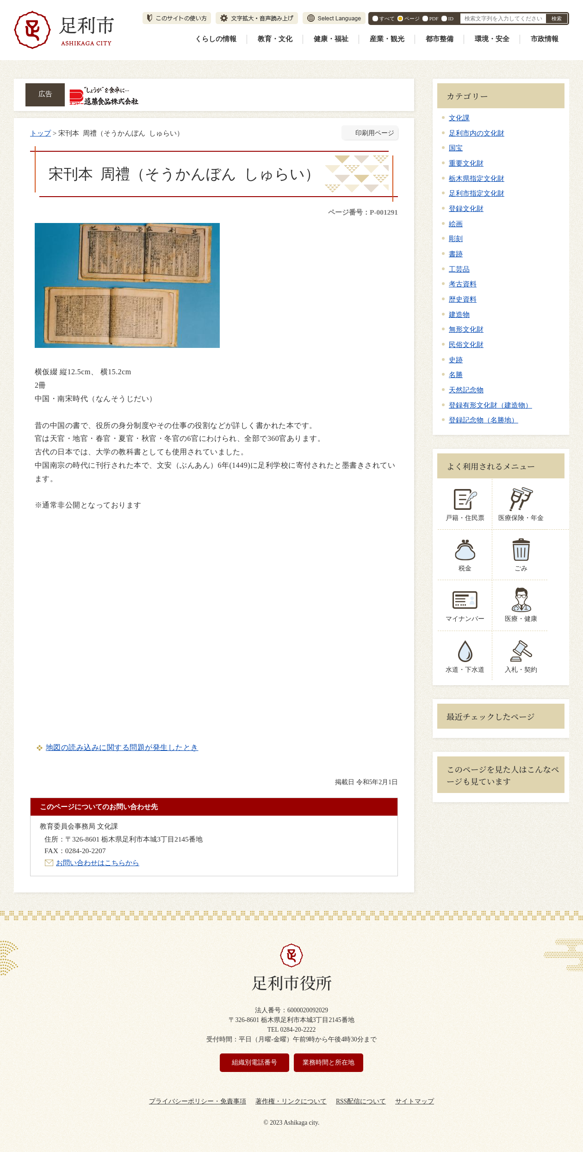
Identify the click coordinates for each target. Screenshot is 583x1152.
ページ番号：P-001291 (363, 212)
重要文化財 (466, 163)
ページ (412, 18)
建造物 (459, 314)
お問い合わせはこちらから (97, 863)
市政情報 (544, 39)
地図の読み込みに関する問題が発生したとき (122, 747)
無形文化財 (466, 329)
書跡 (456, 254)
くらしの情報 (215, 39)
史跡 (456, 360)
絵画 (456, 224)
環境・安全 (492, 39)
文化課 (459, 118)
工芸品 (459, 269)
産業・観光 (387, 39)
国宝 (456, 148)
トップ (40, 133)
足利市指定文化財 (476, 193)
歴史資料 (463, 299)
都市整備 (439, 39)
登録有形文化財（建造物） (490, 405)
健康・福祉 (331, 39)
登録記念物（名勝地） (483, 420)
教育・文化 (275, 39)
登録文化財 (466, 208)
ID (450, 18)
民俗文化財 (466, 344)
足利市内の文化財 (476, 133)
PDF (434, 18)
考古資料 (463, 284)
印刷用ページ (374, 133)
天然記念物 (466, 390)
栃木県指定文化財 (476, 178)
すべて (387, 18)
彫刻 (456, 238)
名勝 (456, 374)
